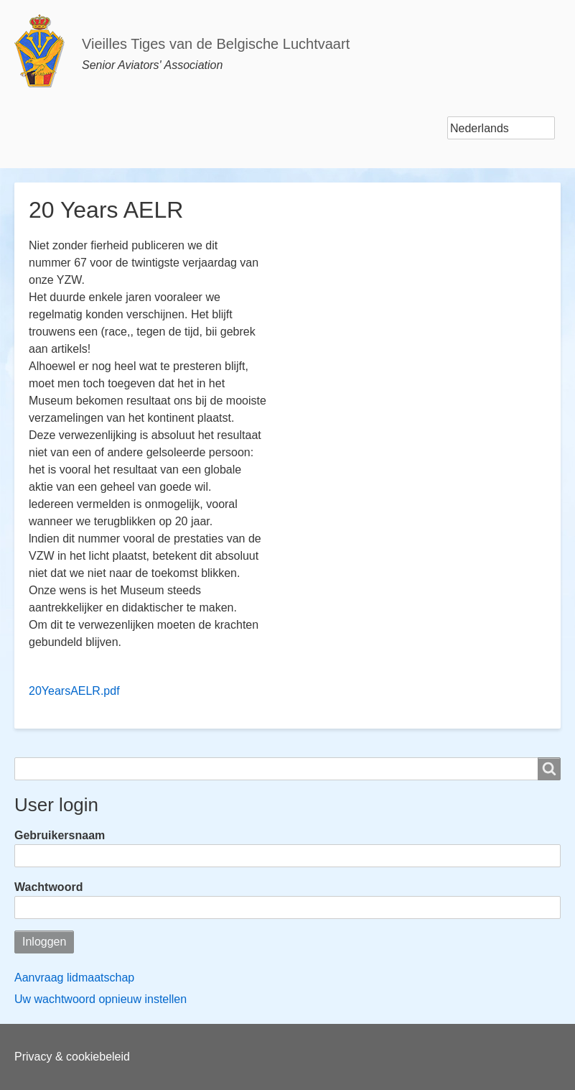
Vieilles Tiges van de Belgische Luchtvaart (216, 44)
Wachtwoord (48, 887)
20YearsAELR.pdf (74, 691)
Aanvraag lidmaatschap (74, 977)
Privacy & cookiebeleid (72, 1056)
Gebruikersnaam (59, 835)
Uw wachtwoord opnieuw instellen (100, 999)
